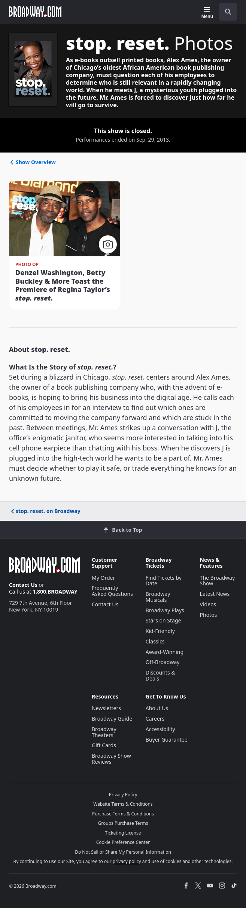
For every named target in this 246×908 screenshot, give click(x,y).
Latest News (215, 593)
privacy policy (127, 861)
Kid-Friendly (160, 630)
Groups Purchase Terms (123, 823)
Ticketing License (123, 833)
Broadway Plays (165, 610)
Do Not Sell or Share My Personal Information (123, 852)
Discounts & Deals (160, 675)
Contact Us (23, 584)
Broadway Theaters (104, 732)
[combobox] (225, 12)
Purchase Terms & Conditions (123, 814)
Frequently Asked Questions (112, 590)
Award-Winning (164, 651)
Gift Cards (104, 745)
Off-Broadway (163, 662)
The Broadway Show (217, 580)
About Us (157, 708)
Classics (155, 641)
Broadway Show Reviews (111, 758)
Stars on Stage (163, 620)
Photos (208, 614)
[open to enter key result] (228, 12)
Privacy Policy (123, 794)
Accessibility (160, 729)
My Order (103, 577)
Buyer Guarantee (167, 739)
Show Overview (32, 162)
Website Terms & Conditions (122, 804)
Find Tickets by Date (164, 580)
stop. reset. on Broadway (45, 511)
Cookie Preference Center (123, 842)
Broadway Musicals (158, 596)
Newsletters (106, 708)
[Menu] (207, 12)
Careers (155, 718)
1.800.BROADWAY (55, 591)
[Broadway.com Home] (35, 11)
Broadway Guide (112, 718)
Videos (208, 604)
